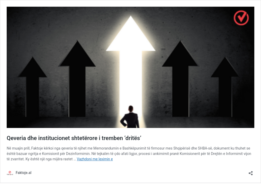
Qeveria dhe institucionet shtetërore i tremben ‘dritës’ (74, 138)
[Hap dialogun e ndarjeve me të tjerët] (250, 171)
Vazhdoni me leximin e (95, 159)
